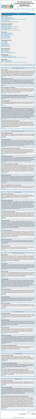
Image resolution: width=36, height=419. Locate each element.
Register (33, 8)
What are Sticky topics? (5, 45)
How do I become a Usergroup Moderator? (9, 52)
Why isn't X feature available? (6, 61)
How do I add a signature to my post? (8, 34)
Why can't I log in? (5, 16)
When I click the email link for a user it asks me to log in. (11, 30)
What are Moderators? (5, 50)
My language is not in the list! (6, 27)
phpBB (16, 417)
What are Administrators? (6, 49)
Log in (33, 9)
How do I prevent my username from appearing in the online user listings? (14, 19)
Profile (16, 9)
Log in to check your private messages (24, 9)
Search (18, 8)
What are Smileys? (5, 42)
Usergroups (28, 8)
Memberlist (23, 8)
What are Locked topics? (6, 46)
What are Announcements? (6, 44)
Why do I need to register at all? (7, 17)
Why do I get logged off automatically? (8, 18)
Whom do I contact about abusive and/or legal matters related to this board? (14, 62)
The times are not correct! (6, 25)
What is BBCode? (5, 41)
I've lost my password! (5, 20)
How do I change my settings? (7, 24)
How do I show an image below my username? (9, 28)
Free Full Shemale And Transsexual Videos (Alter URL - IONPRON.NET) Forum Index (15, 12)
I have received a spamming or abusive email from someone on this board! (14, 57)
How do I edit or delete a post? (7, 33)
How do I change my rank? (6, 29)
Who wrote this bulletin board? (7, 60)
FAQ (15, 8)
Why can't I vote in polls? (6, 38)
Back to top (3, 76)
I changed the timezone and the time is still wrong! (10, 26)
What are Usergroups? (5, 51)
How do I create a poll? (5, 35)
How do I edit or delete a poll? (7, 36)
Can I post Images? (5, 43)
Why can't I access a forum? (6, 37)
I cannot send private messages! (7, 55)
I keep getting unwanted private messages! (9, 56)
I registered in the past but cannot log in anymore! (10, 21)
